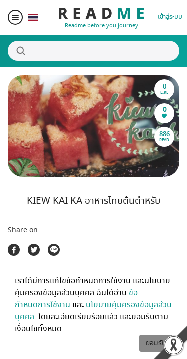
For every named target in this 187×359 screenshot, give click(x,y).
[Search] (93, 51)
